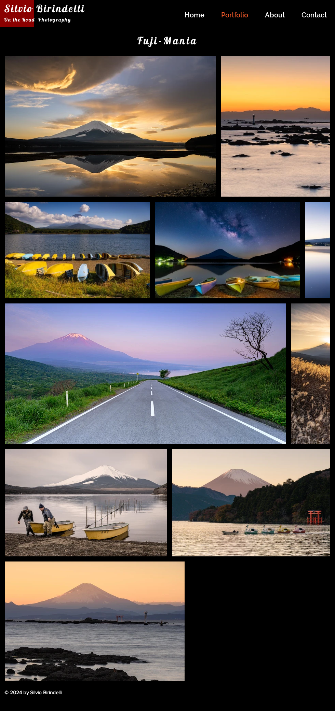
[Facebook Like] (284, 696)
